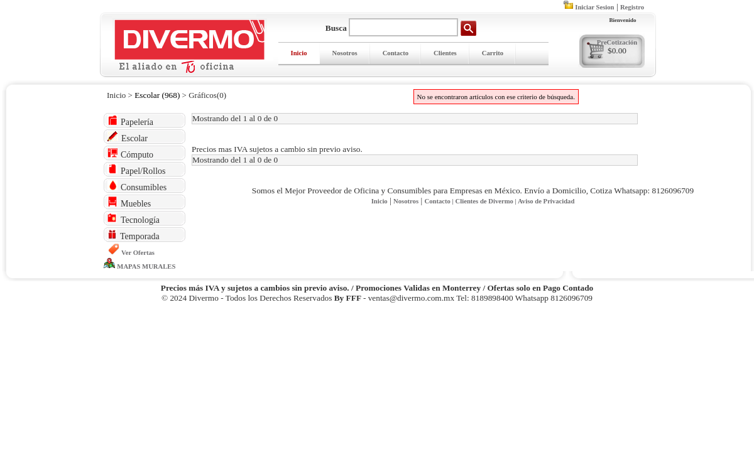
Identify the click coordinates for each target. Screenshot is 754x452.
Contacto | (439, 201)
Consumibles (137, 186)
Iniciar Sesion (594, 7)
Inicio (299, 53)
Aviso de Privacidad (546, 201)
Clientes (445, 53)
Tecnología (133, 219)
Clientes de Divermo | (487, 201)
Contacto (395, 53)
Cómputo (130, 153)
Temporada (133, 235)
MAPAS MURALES (146, 266)
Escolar (127, 137)
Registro (632, 7)
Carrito (492, 53)
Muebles (129, 202)
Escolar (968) (157, 95)
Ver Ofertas (138, 252)
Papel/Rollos (136, 170)
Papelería (130, 121)
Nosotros (345, 53)
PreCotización (617, 42)
